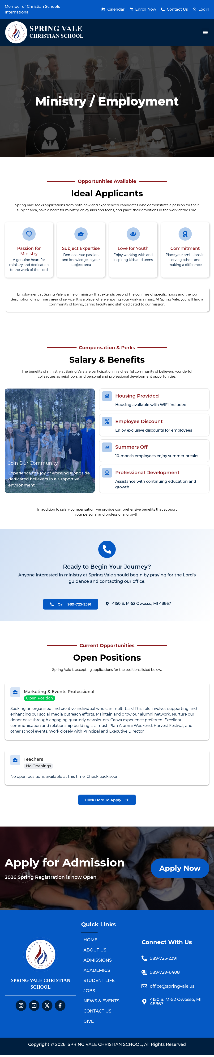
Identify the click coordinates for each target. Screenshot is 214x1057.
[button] (205, 32)
